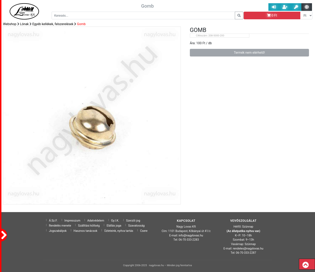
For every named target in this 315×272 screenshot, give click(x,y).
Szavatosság (136, 225)
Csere (143, 231)
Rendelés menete (60, 225)
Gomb (81, 24)
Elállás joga (114, 225)
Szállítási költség (89, 225)
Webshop (9, 24)
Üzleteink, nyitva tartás (118, 231)
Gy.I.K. (115, 220)
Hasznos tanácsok (85, 231)
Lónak (24, 24)
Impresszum (72, 220)
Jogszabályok (57, 231)
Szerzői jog (133, 220)
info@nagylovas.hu (191, 235)
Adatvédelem (95, 220)
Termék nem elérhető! (249, 52)
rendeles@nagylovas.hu (248, 248)
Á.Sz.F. (53, 220)
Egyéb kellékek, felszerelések (53, 24)
